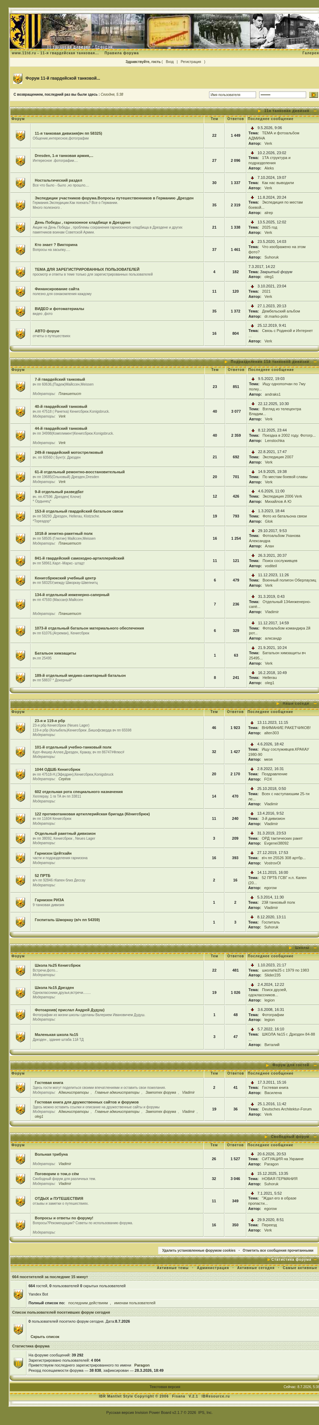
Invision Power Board (153, 1412)
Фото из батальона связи (285, 516)
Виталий (271, 1045)
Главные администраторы (117, 1092)
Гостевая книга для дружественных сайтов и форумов (87, 1102)
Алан (269, 546)
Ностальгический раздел (58, 180)
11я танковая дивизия (286, 111)
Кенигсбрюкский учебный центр (65, 578)
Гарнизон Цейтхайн (53, 853)
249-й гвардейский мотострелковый (69, 452)
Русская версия (120, 1412)
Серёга (64, 779)
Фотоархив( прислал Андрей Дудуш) (69, 1010)
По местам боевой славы (285, 477)
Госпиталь (271, 922)
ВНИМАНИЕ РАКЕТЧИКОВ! (286, 728)
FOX (268, 779)
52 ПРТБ (42, 875)
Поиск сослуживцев (280, 561)
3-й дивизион (273, 818)
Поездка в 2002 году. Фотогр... (289, 435)
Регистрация (191, 62)
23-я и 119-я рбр (50, 721)
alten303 (271, 733)
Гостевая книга (49, 1082)
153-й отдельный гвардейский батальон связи (79, 511)
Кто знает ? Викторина (56, 245)
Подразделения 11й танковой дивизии (270, 362)
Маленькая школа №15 (56, 1034)
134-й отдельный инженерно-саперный (72, 595)
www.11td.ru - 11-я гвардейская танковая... (55, 53)
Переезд (269, 1225)
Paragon (271, 1164)
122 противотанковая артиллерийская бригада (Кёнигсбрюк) (92, 814)
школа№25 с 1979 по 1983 (285, 970)
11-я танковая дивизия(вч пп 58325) (68, 133)
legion (269, 1000)
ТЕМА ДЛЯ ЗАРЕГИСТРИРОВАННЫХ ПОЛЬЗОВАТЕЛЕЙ (87, 269)
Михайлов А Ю (278, 501)
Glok (269, 521)
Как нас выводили (278, 183)
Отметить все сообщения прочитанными (277, 1250)
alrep (268, 213)
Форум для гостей (290, 1065)
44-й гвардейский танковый (61, 428)
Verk (268, 143)
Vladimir (272, 612)
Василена (273, 1093)
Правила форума (121, 53)
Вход (170, 62)
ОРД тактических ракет (282, 838)
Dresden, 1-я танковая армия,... (64, 155)
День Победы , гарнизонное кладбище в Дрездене (82, 222)
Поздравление (274, 774)
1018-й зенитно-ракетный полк (64, 533)
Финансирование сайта (57, 289)
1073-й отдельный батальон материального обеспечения (89, 628)
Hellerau (270, 677)
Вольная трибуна (51, 1154)
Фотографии (273, 1015)
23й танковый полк (278, 902)
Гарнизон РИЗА (49, 900)
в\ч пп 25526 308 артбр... (283, 858)
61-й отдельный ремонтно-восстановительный (80, 472)
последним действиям (88, 1303)
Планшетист (69, 394)
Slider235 (272, 975)
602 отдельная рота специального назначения (79, 792)
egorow (270, 888)
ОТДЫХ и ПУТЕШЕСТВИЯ (59, 1198)
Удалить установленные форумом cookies (199, 1250)
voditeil (271, 566)
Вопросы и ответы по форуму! (64, 1218)
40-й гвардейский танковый (61, 406)
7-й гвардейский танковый (60, 379)
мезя (268, 759)
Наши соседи (296, 703)
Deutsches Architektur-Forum (286, 1109)
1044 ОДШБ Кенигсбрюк (57, 769)
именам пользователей (134, 1303)
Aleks (269, 168)
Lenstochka (275, 440)
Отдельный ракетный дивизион (65, 833)
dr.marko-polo (276, 316)
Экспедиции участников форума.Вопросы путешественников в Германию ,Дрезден (114, 198)
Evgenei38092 (276, 843)
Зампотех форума (160, 1092)
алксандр (273, 638)
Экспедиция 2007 (278, 457)
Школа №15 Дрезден (54, 987)
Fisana (179, 1396)
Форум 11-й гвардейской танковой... (62, 78)
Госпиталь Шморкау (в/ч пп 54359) (67, 920)
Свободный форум (290, 1137)
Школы (302, 948)
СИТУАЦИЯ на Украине (283, 1159)
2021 (266, 291)
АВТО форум (47, 331)
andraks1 (273, 394)
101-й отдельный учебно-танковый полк (73, 747)
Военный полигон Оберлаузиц (289, 580)
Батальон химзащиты (55, 653)
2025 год (269, 227)
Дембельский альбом (281, 311)
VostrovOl (272, 863)
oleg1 (269, 277)
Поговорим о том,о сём (57, 1174)
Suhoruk (271, 257)
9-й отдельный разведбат (59, 492)
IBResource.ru (215, 1396)
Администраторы (73, 1092)
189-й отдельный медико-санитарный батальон (80, 675)
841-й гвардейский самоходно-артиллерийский (79, 558)
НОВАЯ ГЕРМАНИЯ (280, 1179)
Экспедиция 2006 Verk (282, 496)
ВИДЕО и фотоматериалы (59, 309)
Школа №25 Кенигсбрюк (58, 965)
